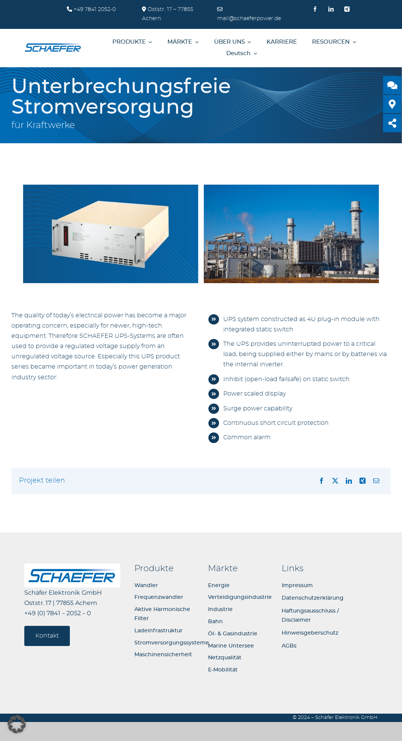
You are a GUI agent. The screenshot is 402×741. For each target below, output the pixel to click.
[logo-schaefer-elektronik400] (53, 45)
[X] (335, 481)
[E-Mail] (376, 481)
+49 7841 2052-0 (94, 9)
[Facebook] (321, 481)
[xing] (347, 9)
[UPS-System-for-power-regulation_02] (110, 188)
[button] (16, 724)
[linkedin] (331, 9)
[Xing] (362, 481)
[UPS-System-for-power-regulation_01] (291, 188)
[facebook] (315, 9)
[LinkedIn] (349, 481)
